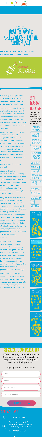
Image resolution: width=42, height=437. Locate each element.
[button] (38, 3)
